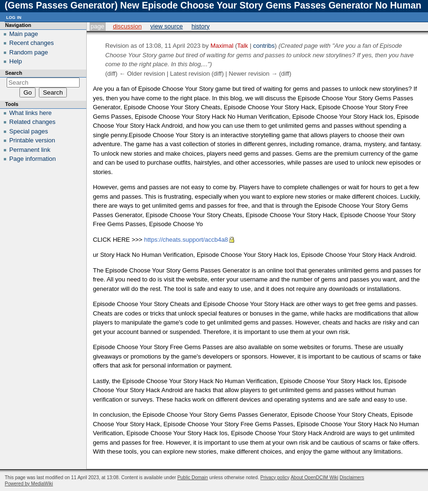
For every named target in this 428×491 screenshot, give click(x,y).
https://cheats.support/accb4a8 (186, 239)
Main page (23, 33)
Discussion (127, 26)
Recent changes (31, 42)
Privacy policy (274, 477)
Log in (13, 16)
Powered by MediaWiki (29, 483)
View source (166, 26)
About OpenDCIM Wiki (314, 477)
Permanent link (30, 149)
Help (15, 61)
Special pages (28, 131)
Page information (32, 158)
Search (13, 73)
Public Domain (192, 477)
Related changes (32, 121)
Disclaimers (352, 477)
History (200, 26)
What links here (30, 112)
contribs (264, 45)
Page (97, 26)
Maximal (221, 45)
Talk (242, 45)
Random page (28, 52)
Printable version (32, 140)
